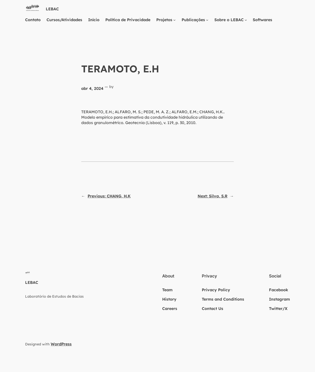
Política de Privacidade (127, 19)
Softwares (262, 19)
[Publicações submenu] (207, 19)
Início (93, 19)
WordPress (61, 343)
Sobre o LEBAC (229, 19)
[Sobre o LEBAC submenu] (246, 19)
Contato (33, 19)
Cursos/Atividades (64, 19)
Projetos (164, 19)
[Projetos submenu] (174, 19)
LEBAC (52, 8)
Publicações (193, 19)
